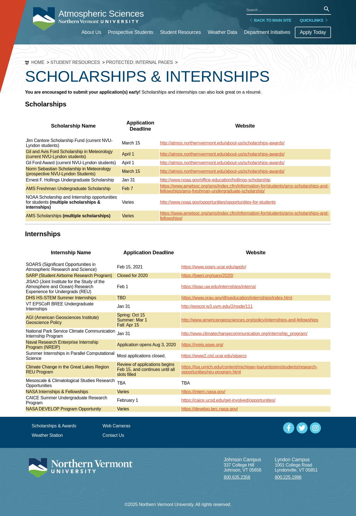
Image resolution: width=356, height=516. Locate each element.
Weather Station (47, 435)
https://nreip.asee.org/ (202, 344)
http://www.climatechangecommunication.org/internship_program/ (244, 333)
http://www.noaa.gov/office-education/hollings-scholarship (215, 180)
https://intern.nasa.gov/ (203, 391)
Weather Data (222, 32)
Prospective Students (130, 32)
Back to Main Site (270, 20)
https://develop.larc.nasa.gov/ (209, 409)
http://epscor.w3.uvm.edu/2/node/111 (217, 306)
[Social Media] (288, 427)
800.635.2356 (237, 477)
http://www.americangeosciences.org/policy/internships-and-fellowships (249, 320)
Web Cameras (116, 425)
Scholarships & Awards (54, 425)
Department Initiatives (267, 32)
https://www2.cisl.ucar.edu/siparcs (214, 355)
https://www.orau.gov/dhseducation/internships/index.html (236, 297)
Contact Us (113, 435)
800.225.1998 (288, 477)
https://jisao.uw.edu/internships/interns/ (218, 286)
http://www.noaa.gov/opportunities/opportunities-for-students (218, 202)
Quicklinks (314, 20)
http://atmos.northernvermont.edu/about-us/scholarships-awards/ (222, 143)
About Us (91, 32)
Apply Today (313, 32)
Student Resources (180, 32)
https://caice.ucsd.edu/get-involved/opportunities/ (228, 400)
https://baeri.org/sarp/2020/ (207, 275)
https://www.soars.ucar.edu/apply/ (213, 267)
